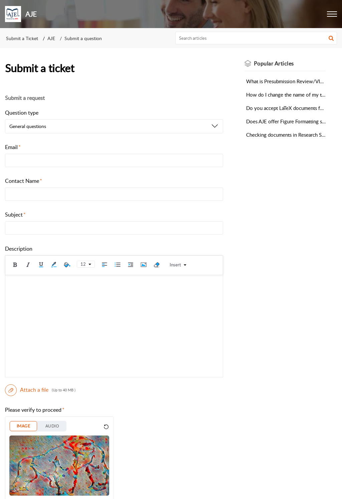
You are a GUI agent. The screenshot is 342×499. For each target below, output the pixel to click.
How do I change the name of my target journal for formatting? (286, 94)
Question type (21, 112)
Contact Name (23, 180)
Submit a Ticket (22, 38)
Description (18, 248)
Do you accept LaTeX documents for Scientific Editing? (286, 108)
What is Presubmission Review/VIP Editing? (286, 81)
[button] (332, 14)
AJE (51, 38)
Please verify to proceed (34, 409)
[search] (256, 38)
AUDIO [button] (52, 426)
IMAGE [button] (23, 426)
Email (13, 147)
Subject (15, 214)
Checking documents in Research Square (286, 134)
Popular (274, 63)
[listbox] (114, 126)
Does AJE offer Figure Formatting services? (286, 121)
